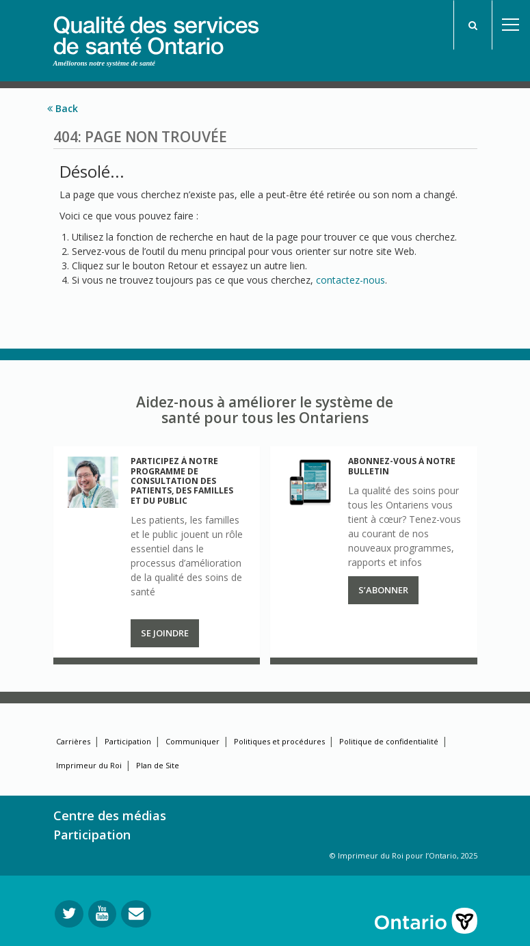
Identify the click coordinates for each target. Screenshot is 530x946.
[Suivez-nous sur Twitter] (69, 914)
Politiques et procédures (279, 741)
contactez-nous (350, 279)
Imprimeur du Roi (89, 765)
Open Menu (511, 25)
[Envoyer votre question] (136, 914)
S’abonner (383, 590)
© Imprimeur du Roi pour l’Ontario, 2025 (403, 855)
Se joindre (165, 633)
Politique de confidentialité (388, 741)
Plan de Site (157, 765)
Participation (128, 741)
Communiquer (192, 741)
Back (62, 108)
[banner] (156, 28)
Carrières (73, 741)
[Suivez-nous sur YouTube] (102, 914)
